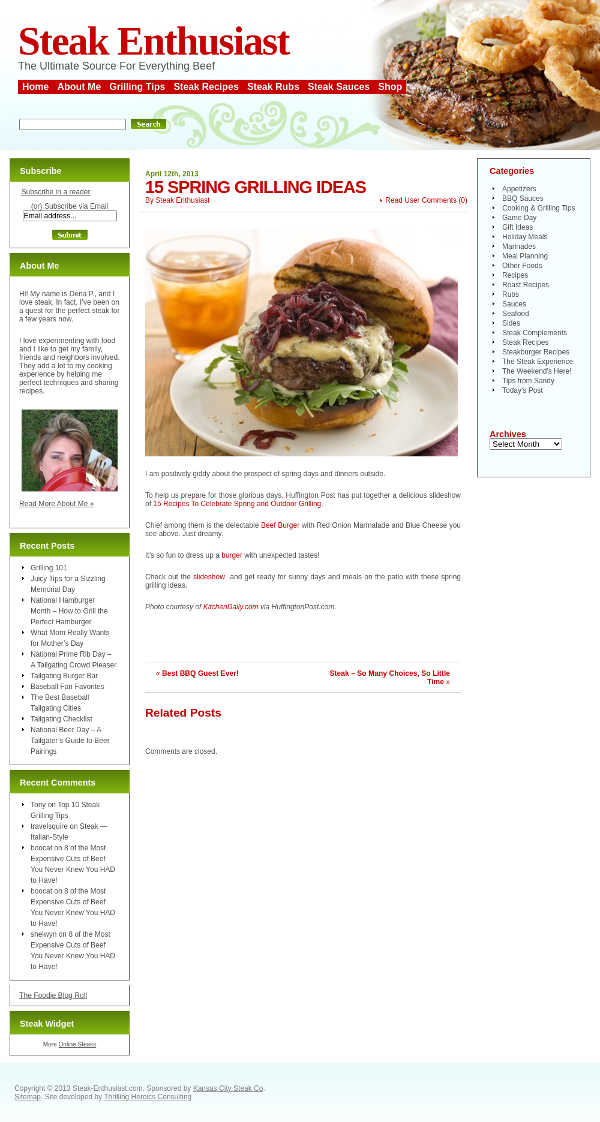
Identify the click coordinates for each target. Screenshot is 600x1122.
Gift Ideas (517, 227)
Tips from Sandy (528, 381)
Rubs (510, 294)
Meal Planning (525, 256)
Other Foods (522, 265)
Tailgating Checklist (61, 719)
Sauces (514, 304)
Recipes (515, 275)
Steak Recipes (206, 87)
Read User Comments (421, 200)
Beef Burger (280, 525)
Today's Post (522, 390)
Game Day (519, 217)
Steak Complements (534, 333)
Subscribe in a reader (55, 192)
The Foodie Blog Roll (53, 995)
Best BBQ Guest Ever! (200, 673)
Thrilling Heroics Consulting (147, 1097)
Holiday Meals (524, 237)
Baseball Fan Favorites (67, 686)
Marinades (519, 246)
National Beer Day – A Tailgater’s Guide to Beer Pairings (70, 741)
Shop (390, 87)
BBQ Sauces (523, 198)
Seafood (515, 313)
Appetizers (519, 189)
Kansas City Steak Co (228, 1088)
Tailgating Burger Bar (64, 676)
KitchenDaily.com (231, 607)
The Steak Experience (537, 361)
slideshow (209, 577)
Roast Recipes (525, 285)
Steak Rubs (273, 87)
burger (231, 555)
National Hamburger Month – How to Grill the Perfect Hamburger (69, 611)
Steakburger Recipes (535, 352)
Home (35, 87)
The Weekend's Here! (536, 371)
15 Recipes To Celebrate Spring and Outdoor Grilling (237, 504)
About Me (79, 87)
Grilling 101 (49, 568)
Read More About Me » (56, 504)
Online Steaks (77, 1044)
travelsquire (49, 826)
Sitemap (27, 1097)
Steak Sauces (339, 87)
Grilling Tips (137, 87)
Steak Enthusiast (153, 41)
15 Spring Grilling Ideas (255, 187)
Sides (511, 323)
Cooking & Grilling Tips (538, 208)
